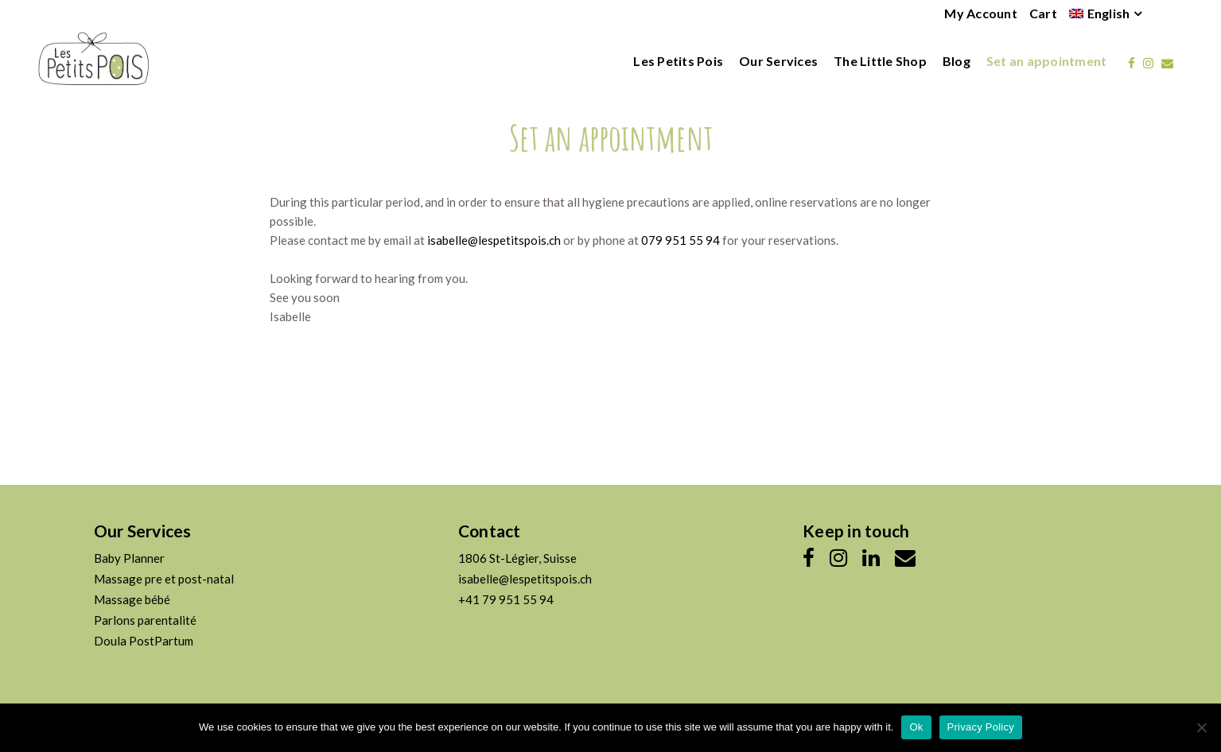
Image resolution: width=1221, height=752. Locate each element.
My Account (980, 13)
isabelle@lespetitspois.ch (494, 240)
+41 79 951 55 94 (506, 599)
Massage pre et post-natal (164, 579)
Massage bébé (132, 599)
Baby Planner (129, 558)
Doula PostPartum (143, 641)
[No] (1201, 727)
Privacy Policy (980, 727)
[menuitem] (1099, 13)
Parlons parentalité (145, 620)
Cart (1043, 13)
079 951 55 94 (680, 240)
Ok (916, 727)
